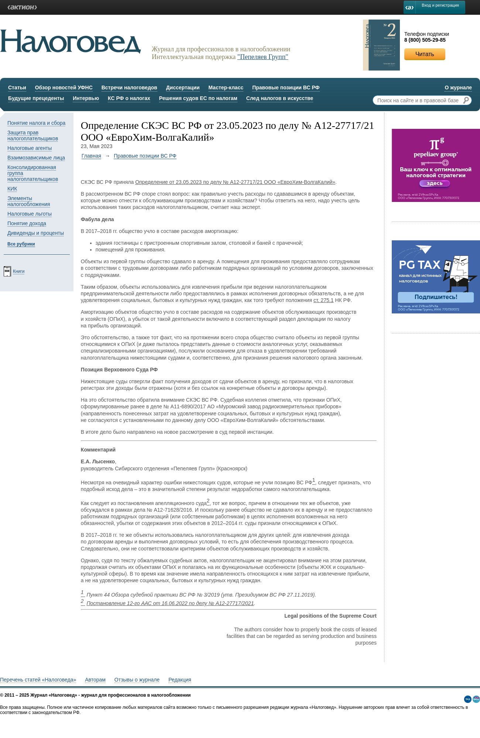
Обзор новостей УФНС (64, 87)
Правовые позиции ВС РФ (285, 87)
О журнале (458, 87)
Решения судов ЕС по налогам (198, 98)
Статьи (17, 87)
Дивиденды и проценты (35, 233)
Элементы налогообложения (28, 201)
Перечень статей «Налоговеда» (38, 680)
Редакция (179, 680)
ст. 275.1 (323, 300)
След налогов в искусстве (279, 98)
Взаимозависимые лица (36, 158)
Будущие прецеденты (36, 98)
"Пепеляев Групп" (262, 57)
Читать (424, 54)
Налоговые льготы (29, 214)
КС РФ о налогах (129, 98)
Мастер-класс (226, 87)
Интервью (86, 98)
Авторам (95, 680)
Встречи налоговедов (129, 87)
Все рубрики (21, 244)
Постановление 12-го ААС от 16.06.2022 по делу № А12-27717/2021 (170, 603)
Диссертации (183, 87)
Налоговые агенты (29, 148)
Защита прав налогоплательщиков (32, 135)
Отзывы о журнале (137, 680)
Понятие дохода (26, 223)
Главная (91, 156)
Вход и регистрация (440, 5)
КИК (12, 189)
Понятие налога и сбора (36, 123)
